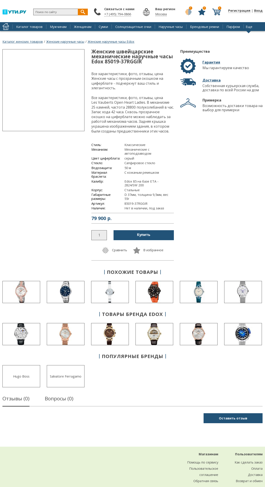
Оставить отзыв (233, 418)
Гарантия (211, 62)
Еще (249, 26)
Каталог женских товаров (22, 41)
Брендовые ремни (204, 26)
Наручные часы (171, 26)
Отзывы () (15, 399)
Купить (143, 234)
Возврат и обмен (249, 481)
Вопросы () (59, 399)
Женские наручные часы (65, 41)
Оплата (257, 468)
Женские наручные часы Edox (111, 41)
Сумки (103, 26)
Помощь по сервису (202, 462)
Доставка (211, 80)
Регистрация (239, 10)
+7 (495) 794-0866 (117, 14)
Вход (258, 10)
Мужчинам (58, 26)
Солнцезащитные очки (133, 26)
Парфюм (233, 26)
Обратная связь (205, 481)
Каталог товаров (29, 26)
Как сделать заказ (249, 462)
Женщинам (82, 26)
